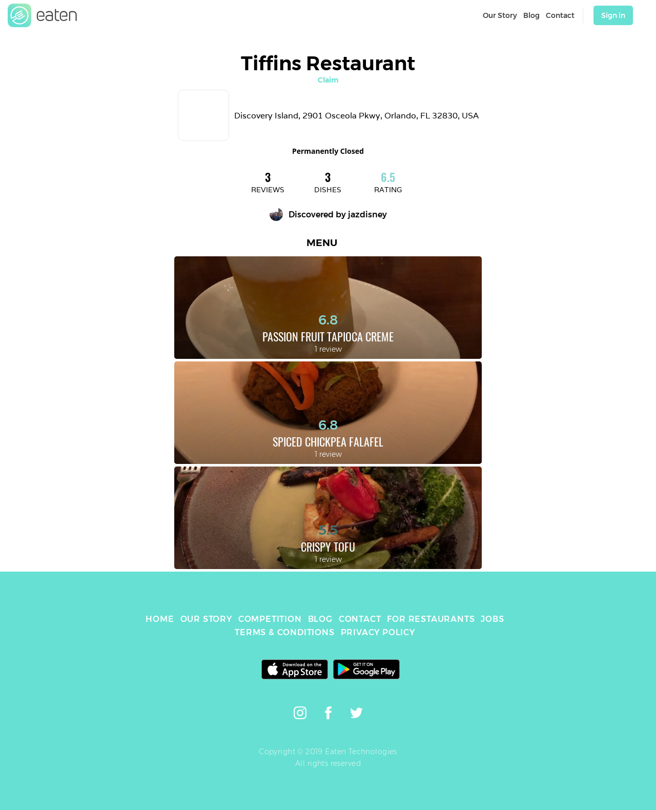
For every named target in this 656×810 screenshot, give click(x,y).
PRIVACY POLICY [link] (378, 632)
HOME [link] (160, 619)
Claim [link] (328, 80)
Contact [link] (560, 15)
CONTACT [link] (360, 619)
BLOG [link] (320, 619)
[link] (42, 15)
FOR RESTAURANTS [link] (431, 619)
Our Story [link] (500, 15)
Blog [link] (531, 15)
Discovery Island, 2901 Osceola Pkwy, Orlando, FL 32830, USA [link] (356, 115)
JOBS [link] (492, 619)
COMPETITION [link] (270, 619)
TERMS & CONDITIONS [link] (284, 632)
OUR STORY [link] (206, 619)
